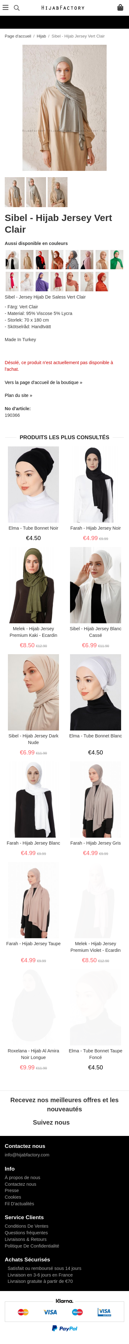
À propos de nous (22, 1177)
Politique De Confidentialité (32, 1245)
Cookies (13, 1197)
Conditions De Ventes (26, 1226)
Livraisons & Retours (26, 1239)
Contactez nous (20, 1184)
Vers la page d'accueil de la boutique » (43, 382)
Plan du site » (18, 395)
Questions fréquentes (26, 1232)
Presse (12, 1190)
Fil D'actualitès (19, 1203)
